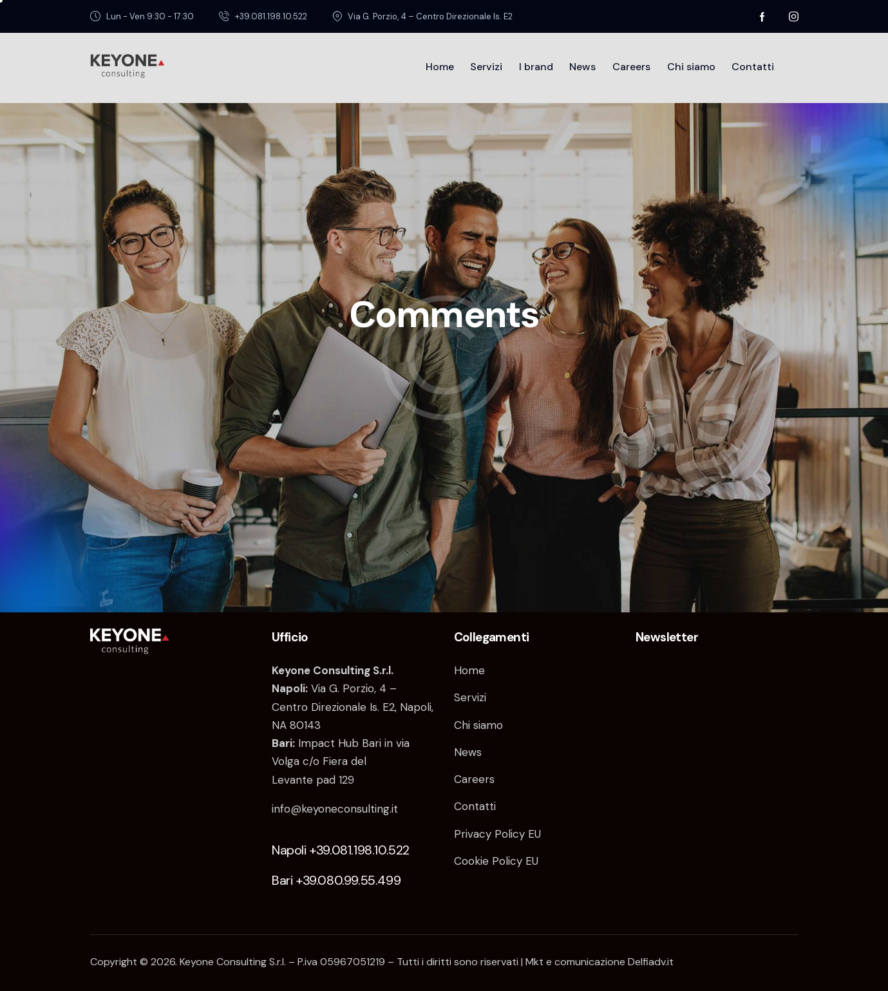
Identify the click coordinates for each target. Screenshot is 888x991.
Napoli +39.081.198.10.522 (341, 850)
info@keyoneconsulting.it (335, 809)
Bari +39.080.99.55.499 (336, 880)
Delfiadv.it (651, 961)
